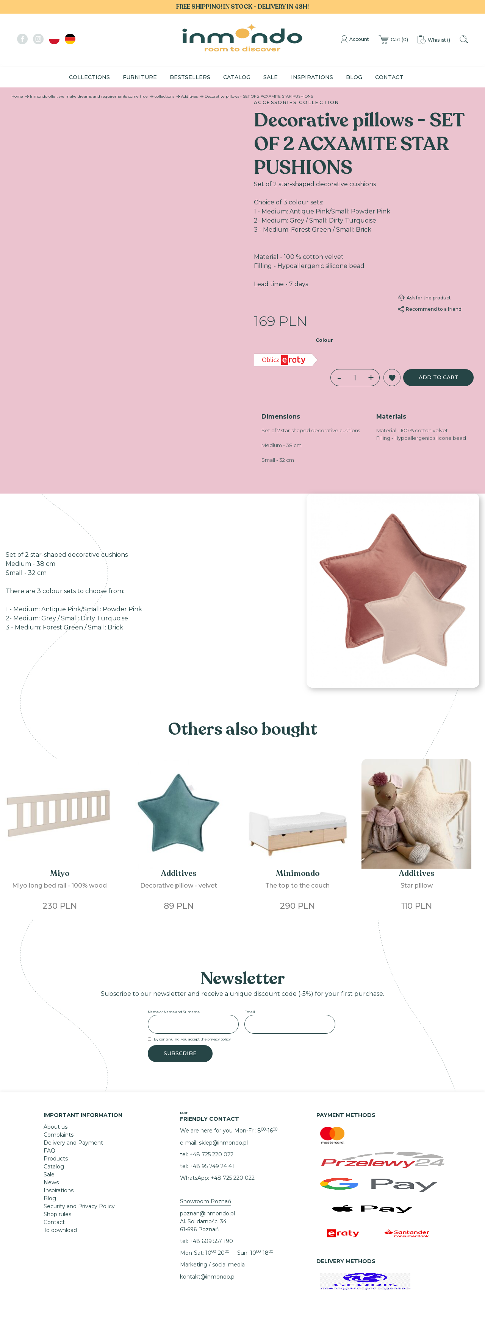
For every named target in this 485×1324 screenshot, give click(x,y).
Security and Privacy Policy (79, 1206)
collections (164, 96)
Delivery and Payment (73, 1142)
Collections (89, 77)
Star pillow (417, 885)
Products (56, 1158)
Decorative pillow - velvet (178, 885)
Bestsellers (190, 77)
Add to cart (438, 377)
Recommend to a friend (430, 309)
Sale (270, 77)
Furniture (140, 77)
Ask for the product (424, 297)
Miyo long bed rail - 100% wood (59, 885)
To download (60, 1230)
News (51, 1182)
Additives (189, 96)
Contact (389, 77)
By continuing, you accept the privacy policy (192, 1039)
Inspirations (312, 77)
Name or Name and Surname (174, 1012)
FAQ (49, 1150)
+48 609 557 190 (211, 1241)
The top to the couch (297, 885)
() (392, 40)
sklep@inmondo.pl (223, 1142)
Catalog (236, 77)
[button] (390, 377)
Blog (354, 77)
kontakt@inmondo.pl (208, 1276)
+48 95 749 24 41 (211, 1166)
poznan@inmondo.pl (207, 1213)
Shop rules (57, 1214)
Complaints (59, 1134)
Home (17, 96)
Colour (324, 340)
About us (55, 1126)
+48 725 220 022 (211, 1154)
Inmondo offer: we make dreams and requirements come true (89, 96)
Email (249, 1012)
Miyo (59, 873)
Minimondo (297, 873)
